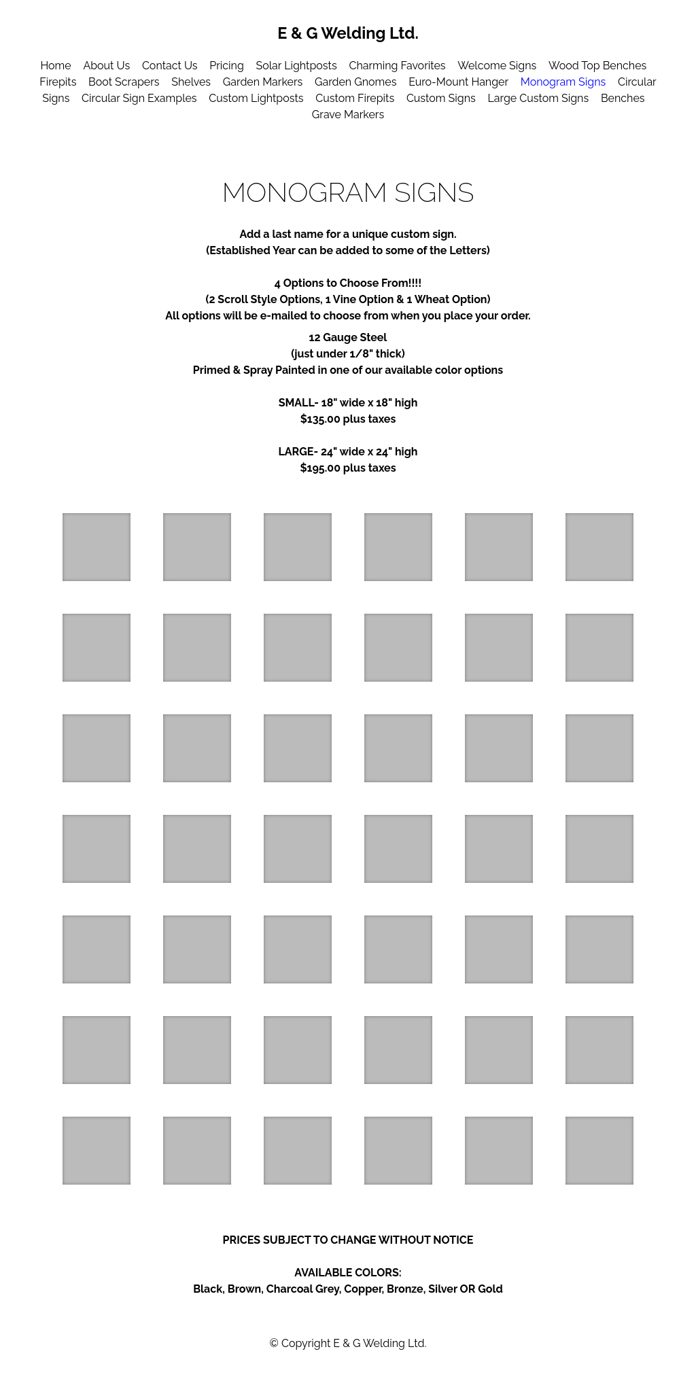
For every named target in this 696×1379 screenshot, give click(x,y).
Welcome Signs (496, 65)
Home (55, 65)
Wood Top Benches (597, 65)
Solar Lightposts (296, 65)
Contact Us (170, 65)
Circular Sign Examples (139, 98)
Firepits (57, 81)
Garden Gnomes (355, 81)
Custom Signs (441, 98)
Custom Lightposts (256, 98)
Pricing (226, 65)
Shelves (191, 81)
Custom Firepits (354, 98)
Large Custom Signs (538, 98)
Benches (623, 98)
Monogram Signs (563, 81)
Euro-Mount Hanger (458, 81)
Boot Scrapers (123, 81)
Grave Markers (348, 114)
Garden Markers (262, 81)
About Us (106, 65)
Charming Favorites (397, 65)
